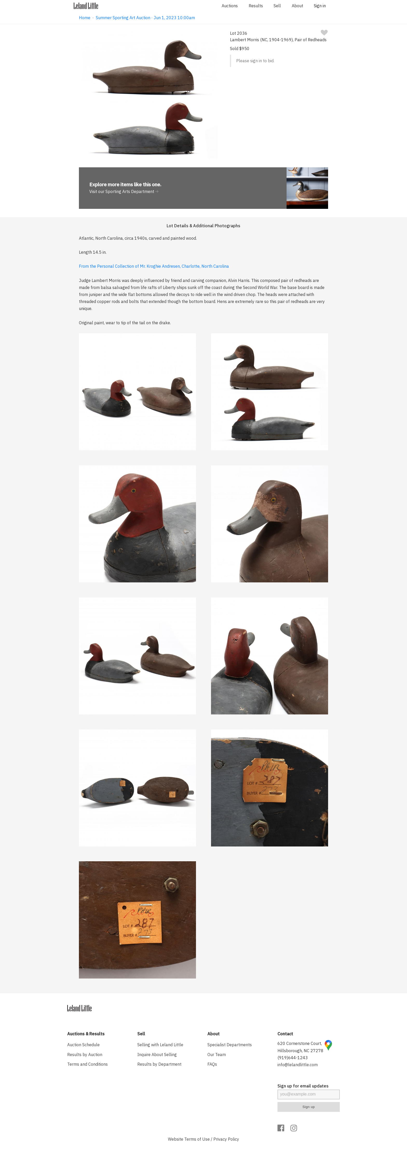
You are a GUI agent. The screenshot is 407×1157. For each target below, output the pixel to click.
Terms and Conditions (87, 1064)
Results (256, 5)
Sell (277, 5)
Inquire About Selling (157, 1054)
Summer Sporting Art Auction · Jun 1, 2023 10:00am (145, 17)
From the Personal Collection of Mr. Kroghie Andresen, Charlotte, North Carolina (154, 266)
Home (84, 17)
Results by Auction (84, 1054)
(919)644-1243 (292, 1057)
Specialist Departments (229, 1044)
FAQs (212, 1064)
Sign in (320, 5)
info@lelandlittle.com (297, 1064)
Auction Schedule (83, 1044)
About (297, 5)
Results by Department (159, 1064)
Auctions (230, 5)
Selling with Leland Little (160, 1044)
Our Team (216, 1054)
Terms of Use (197, 1139)
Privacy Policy (226, 1139)
